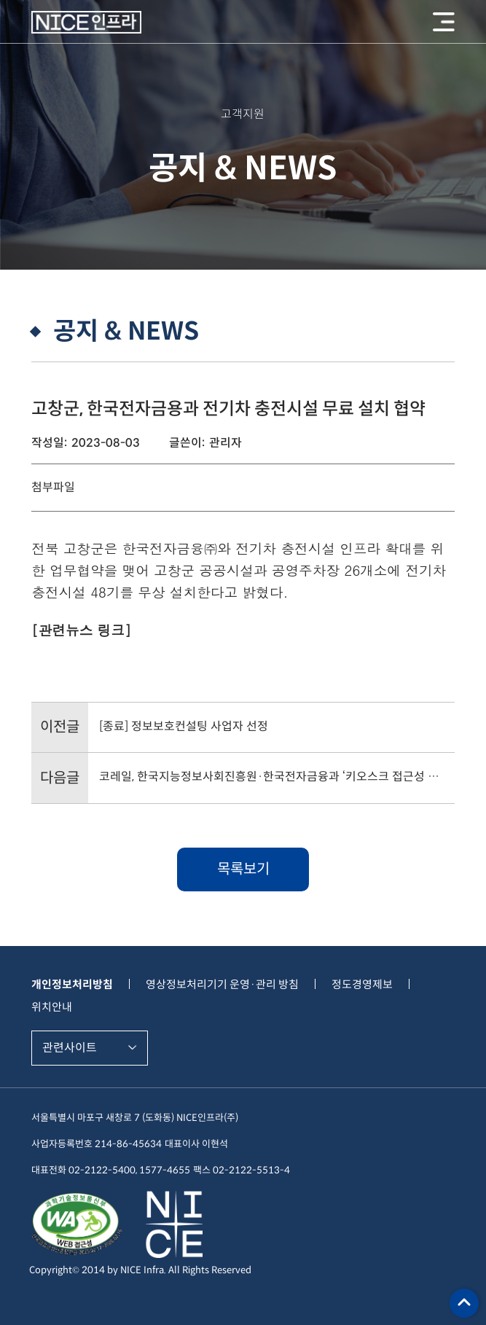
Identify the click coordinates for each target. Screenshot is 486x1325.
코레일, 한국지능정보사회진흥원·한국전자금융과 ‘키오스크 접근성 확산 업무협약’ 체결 (271, 776)
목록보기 (243, 869)
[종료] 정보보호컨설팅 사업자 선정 (183, 726)
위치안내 (51, 1007)
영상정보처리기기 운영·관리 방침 (222, 984)
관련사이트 (69, 1047)
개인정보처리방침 (72, 984)
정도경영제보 (362, 984)
